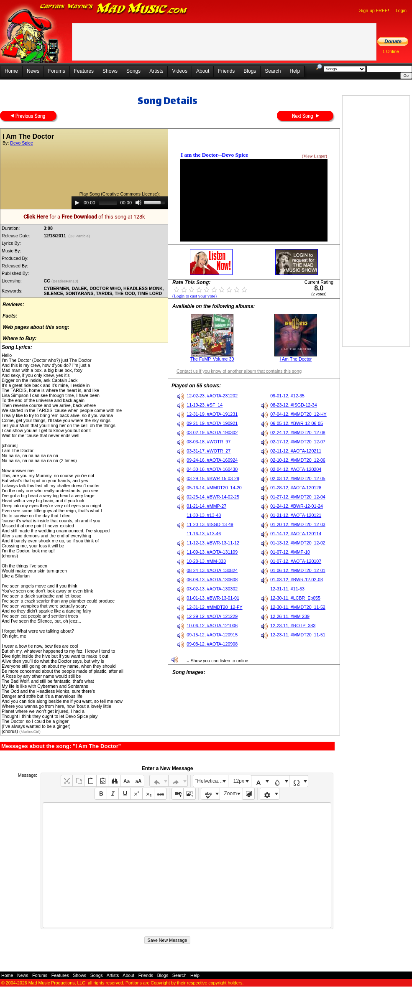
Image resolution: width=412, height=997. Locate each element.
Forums (56, 71)
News (33, 71)
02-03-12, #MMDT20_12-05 (297, 478)
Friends (226, 71)
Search (273, 71)
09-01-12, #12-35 (287, 395)
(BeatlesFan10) (65, 281)
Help (294, 71)
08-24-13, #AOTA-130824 (212, 570)
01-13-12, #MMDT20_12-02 (297, 542)
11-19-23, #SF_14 (205, 404)
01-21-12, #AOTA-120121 (295, 515)
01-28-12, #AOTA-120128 (295, 487)
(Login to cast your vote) (194, 296)
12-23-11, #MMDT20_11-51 (297, 634)
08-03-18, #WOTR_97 (208, 441)
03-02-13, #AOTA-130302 (212, 588)
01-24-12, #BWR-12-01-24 (296, 506)
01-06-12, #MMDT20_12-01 (297, 570)
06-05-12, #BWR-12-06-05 (296, 423)
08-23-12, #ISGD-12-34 (293, 404)
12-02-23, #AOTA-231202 (212, 395)
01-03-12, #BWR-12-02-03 (296, 579)
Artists (156, 71)
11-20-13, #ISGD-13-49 (210, 524)
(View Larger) (314, 156)
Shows (110, 71)
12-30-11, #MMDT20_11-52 (297, 607)
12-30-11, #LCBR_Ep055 (295, 597)
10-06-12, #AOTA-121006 (212, 625)
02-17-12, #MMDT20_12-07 (297, 441)
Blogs (249, 71)
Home (11, 71)
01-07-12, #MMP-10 (290, 551)
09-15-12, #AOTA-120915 (212, 634)
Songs (133, 71)
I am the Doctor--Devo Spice (214, 155)
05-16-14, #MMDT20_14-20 (214, 487)
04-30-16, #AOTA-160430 (212, 469)
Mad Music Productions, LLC (56, 982)
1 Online (390, 51)
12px (238, 781)
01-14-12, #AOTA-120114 (295, 533)
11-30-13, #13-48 (204, 515)
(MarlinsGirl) (30, 732)
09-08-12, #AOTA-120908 (212, 643)
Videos (179, 71)
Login (401, 10)
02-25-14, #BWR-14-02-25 (213, 496)
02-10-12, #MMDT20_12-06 (297, 460)
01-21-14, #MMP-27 (206, 506)
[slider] (108, 203)
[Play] (77, 202)
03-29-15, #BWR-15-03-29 (213, 478)
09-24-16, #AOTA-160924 (212, 460)
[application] (120, 202)
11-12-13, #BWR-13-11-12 (213, 542)
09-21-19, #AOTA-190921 (212, 423)
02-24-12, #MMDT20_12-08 (297, 432)
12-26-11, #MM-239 (290, 616)
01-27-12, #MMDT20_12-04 (297, 496)
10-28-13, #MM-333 (206, 561)
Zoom (230, 793)
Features (84, 71)
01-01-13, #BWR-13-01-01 (213, 597)
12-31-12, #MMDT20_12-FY (214, 607)
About (202, 71)
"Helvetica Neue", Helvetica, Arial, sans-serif (211, 781)
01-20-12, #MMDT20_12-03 (297, 524)
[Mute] (138, 202)
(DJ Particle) (79, 236)
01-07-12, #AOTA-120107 (295, 561)
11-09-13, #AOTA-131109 (212, 551)
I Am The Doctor (296, 358)
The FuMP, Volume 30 (212, 358)
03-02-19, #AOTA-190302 (212, 432)
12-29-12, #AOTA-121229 (212, 616)
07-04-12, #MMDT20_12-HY (298, 414)
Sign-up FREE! (374, 10)
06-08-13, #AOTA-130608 (212, 579)
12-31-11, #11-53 (287, 588)
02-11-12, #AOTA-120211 (295, 450)
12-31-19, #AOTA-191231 (212, 414)
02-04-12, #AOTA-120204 (295, 469)
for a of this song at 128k (84, 217)
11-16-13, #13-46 (204, 533)
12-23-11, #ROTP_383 (292, 625)
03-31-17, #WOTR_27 (208, 450)
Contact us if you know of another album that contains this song (239, 371)
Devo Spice (21, 142)
